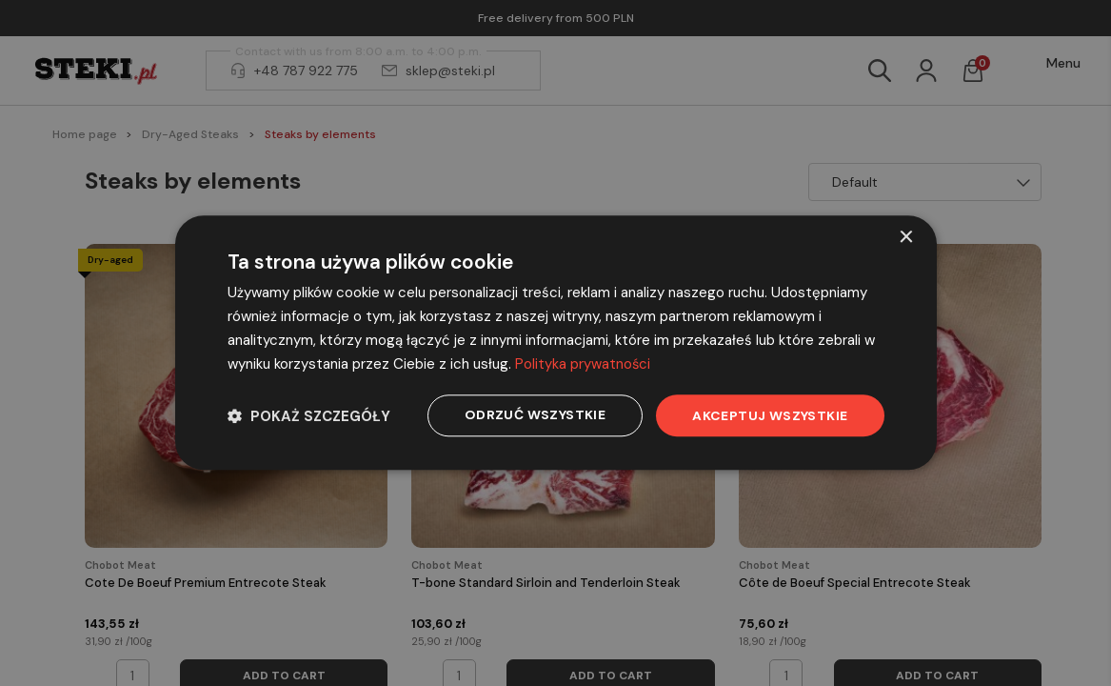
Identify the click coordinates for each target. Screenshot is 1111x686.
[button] (309, 416)
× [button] (906, 238)
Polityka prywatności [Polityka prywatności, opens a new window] (583, 363)
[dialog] (556, 343)
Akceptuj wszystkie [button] (769, 415)
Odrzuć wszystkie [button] (535, 415)
